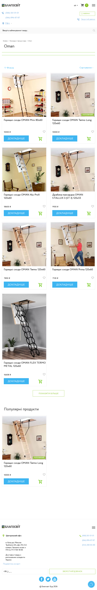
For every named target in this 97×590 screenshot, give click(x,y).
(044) (88, 545)
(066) (12, 17)
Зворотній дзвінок (88, 19)
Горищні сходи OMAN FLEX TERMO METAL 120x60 (25, 364)
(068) (12, 13)
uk (76, 6)
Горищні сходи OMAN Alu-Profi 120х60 (22, 196)
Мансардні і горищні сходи (18, 41)
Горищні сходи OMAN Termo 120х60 (24, 269)
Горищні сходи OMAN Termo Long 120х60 (72, 121)
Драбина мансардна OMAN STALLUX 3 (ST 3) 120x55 (67, 196)
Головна (5, 41)
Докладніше (16, 138)
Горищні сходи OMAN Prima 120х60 (72, 269)
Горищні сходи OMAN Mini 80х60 (23, 120)
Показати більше (48, 393)
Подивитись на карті (11, 564)
